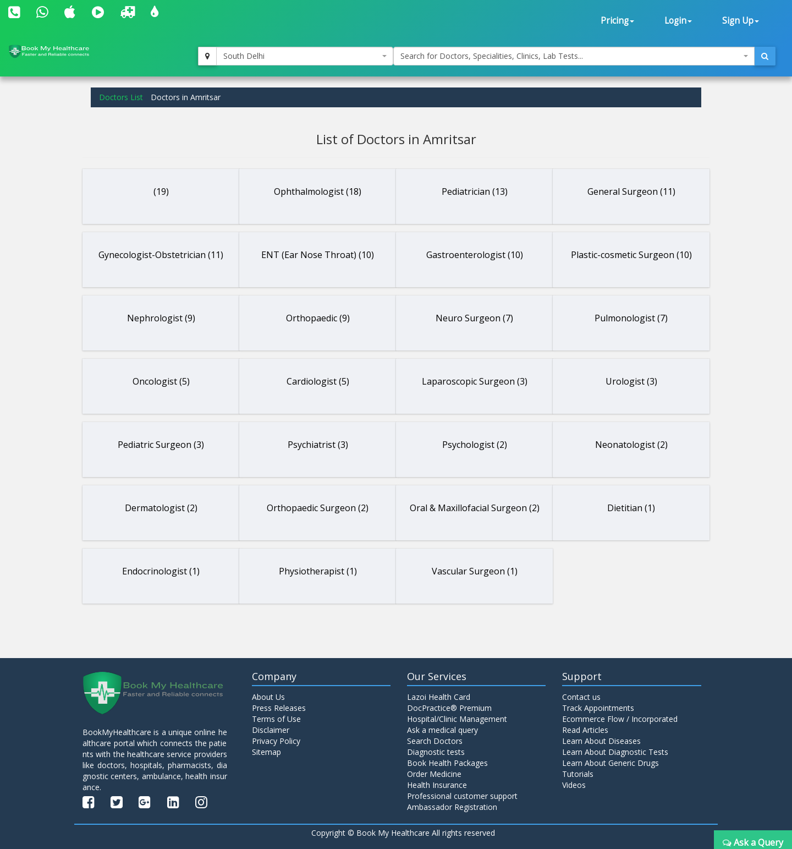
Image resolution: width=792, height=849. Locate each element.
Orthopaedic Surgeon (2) (318, 508)
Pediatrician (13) (475, 191)
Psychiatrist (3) (318, 445)
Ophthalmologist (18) (317, 191)
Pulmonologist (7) (631, 318)
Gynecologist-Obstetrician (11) (160, 255)
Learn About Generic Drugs (610, 763)
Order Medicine (434, 774)
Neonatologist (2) (631, 445)
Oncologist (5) (161, 381)
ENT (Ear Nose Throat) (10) (317, 255)
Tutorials (577, 774)
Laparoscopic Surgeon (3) (474, 381)
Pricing (617, 20)
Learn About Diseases (601, 741)
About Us (268, 697)
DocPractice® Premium (449, 708)
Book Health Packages (447, 763)
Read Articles (585, 730)
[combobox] (304, 56)
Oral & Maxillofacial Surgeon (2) (475, 508)
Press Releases (279, 708)
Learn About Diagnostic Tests (615, 752)
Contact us (581, 697)
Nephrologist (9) (161, 318)
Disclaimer (270, 730)
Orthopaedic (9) (318, 318)
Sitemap (266, 752)
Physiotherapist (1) (318, 571)
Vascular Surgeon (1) (475, 571)
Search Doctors (435, 741)
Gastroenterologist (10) (474, 255)
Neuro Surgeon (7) (474, 318)
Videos (574, 785)
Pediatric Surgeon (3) (161, 445)
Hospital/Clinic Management (457, 719)
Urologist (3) (631, 381)
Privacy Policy (276, 741)
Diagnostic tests (436, 752)
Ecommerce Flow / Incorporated (620, 719)
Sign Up (740, 20)
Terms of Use (276, 719)
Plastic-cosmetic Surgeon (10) (631, 255)
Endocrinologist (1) (161, 571)
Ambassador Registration (452, 807)
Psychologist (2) (474, 445)
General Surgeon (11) (631, 191)
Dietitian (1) (631, 508)
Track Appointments (598, 708)
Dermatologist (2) (161, 508)
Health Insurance (437, 785)
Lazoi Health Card (438, 697)
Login (678, 20)
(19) (161, 191)
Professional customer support (462, 796)
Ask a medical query (442, 730)
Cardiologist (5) (318, 381)
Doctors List (121, 97)
